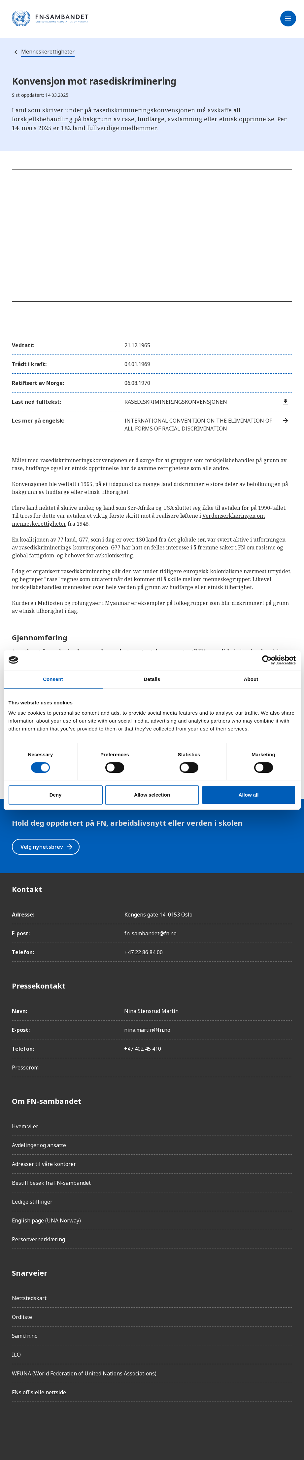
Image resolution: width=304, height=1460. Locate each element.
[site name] (50, 19)
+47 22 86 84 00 (143, 952)
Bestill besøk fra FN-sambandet (51, 1182)
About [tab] (251, 679)
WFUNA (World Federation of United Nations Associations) (84, 1373)
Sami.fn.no (25, 1335)
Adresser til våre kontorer (44, 1164)
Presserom (25, 1067)
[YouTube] (91, 1425)
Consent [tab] (53, 679)
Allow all (249, 795)
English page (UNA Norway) (46, 1220)
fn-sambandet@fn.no (150, 933)
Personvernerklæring (38, 1239)
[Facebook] (17, 1425)
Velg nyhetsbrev (47, 847)
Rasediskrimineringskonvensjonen (206, 402)
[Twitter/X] (72, 1425)
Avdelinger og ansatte (39, 1145)
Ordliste (22, 1317)
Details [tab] (152, 679)
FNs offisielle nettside (39, 1392)
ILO (16, 1354)
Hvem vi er (25, 1126)
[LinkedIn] (54, 1425)
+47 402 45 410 (142, 1048)
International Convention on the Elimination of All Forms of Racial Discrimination (206, 424)
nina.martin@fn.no (147, 1029)
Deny (56, 795)
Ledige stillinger (32, 1201)
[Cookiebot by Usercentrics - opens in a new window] (267, 660)
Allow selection (152, 795)
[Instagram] (35, 1425)
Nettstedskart (29, 1298)
